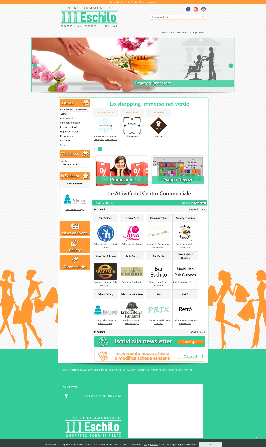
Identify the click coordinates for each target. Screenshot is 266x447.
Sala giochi (65, 140)
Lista (110, 202)
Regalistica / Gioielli (70, 131)
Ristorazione (67, 136)
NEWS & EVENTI (89, 370)
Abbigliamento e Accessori (74, 109)
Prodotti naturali (68, 127)
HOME (65, 370)
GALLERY (131, 370)
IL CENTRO (75, 370)
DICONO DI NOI (118, 370)
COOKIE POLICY (174, 370)
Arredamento (67, 118)
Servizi (63, 144)
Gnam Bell (158, 136)
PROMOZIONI (103, 370)
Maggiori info (151, 444)
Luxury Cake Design (75, 209)
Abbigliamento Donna (132, 244)
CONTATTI (187, 370)
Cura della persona (70, 122)
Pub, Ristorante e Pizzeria (185, 282)
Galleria (100, 202)
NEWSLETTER (143, 370)
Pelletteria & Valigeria (132, 282)
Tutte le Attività (68, 164)
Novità (63, 160)
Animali (63, 113)
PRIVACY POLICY (158, 370)
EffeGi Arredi (132, 136)
